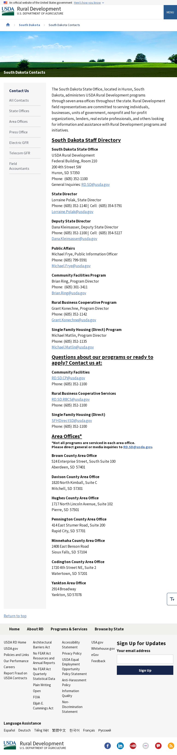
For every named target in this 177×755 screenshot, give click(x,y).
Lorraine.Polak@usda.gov (72, 211)
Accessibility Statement (71, 644)
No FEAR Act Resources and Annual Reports (44, 658)
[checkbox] (172, 597)
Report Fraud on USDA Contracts (15, 675)
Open (37, 691)
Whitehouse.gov (103, 648)
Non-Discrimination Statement (72, 707)
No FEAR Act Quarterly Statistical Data (44, 674)
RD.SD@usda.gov (95, 184)
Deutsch (24, 730)
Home (14, 629)
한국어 (74, 730)
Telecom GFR (19, 153)
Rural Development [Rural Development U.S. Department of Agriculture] (36, 12)
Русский (104, 730)
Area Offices (18, 121)
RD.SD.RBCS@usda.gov (71, 399)
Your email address (133, 650)
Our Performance (16, 661)
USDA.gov (11, 648)
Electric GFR (19, 142)
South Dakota (29, 25)
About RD (35, 629)
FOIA (36, 697)
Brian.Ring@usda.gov (69, 293)
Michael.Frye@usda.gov (71, 265)
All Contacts (19, 100)
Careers (9, 667)
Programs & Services (69, 629)
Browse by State (109, 629)
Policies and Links (16, 655)
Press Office (18, 132)
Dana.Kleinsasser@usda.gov (74, 238)
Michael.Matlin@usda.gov (73, 347)
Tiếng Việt (41, 730)
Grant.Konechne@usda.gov (74, 319)
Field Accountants (19, 166)
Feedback (98, 661)
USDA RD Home (15, 642)
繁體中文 (59, 730)
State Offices (19, 110)
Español (9, 730)
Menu (170, 12)
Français (89, 730)
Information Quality (70, 693)
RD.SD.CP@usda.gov (68, 377)
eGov (95, 655)
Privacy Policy (72, 653)
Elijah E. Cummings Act (43, 705)
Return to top (15, 615)
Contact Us (19, 90)
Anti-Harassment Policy (74, 682)
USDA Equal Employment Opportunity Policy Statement (74, 666)
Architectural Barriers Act (42, 644)
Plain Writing (42, 685)
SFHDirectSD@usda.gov (72, 420)
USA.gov (97, 642)
